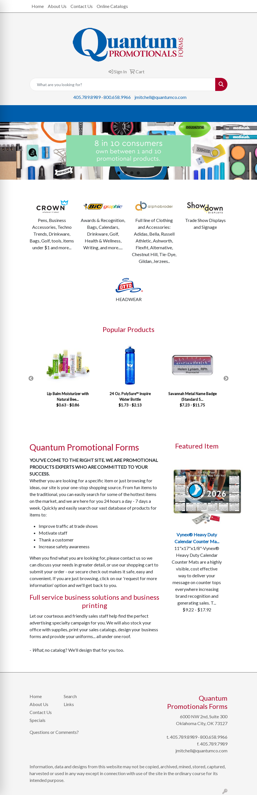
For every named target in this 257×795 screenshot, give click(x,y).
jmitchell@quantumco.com (160, 97)
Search (70, 696)
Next (226, 378)
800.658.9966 (117, 97)
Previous (31, 378)
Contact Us (82, 6)
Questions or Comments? (54, 732)
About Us (57, 6)
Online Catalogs (112, 6)
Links (69, 704)
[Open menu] (245, 113)
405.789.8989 (87, 97)
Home (38, 6)
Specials (37, 720)
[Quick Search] (122, 84)
